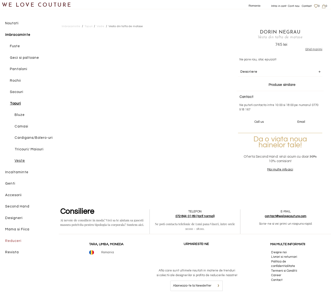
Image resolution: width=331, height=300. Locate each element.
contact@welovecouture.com (285, 216)
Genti (10, 183)
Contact (307, 6)
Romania (255, 5)
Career (276, 275)
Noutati (12, 23)
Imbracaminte (17, 35)
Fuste (15, 46)
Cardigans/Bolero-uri (34, 137)
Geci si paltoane (24, 57)
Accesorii (13, 195)
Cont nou (293, 6)
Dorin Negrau (279, 32)
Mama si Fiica (17, 229)
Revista (12, 252)
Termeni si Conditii (284, 270)
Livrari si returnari (284, 256)
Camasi (21, 126)
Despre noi (279, 252)
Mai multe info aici (279, 169)
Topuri (15, 103)
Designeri (14, 218)
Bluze (20, 115)
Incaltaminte (16, 172)
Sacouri (16, 92)
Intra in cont (279, 6)
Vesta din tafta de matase (126, 26)
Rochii (15, 80)
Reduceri (13, 241)
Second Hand (17, 206)
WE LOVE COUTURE (37, 5)
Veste (20, 160)
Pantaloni (18, 69)
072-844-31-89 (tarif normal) (195, 216)
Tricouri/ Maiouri (29, 149)
